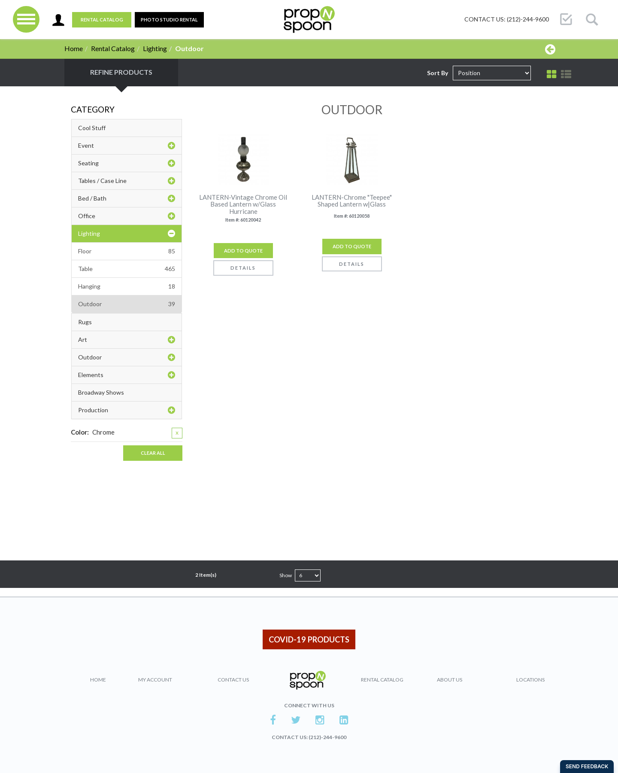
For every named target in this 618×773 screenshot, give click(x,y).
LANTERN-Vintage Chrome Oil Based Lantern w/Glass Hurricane (243, 204)
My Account (155, 679)
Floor (126, 251)
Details (243, 268)
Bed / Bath (126, 198)
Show (285, 575)
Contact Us (233, 679)
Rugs (85, 322)
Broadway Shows (101, 392)
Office (126, 216)
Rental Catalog (102, 19)
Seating (126, 163)
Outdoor (126, 304)
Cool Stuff (92, 127)
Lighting (155, 48)
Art (126, 339)
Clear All (153, 453)
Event (126, 145)
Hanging (126, 286)
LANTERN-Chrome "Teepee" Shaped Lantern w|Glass (352, 201)
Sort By (437, 72)
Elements (126, 375)
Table (126, 269)
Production (126, 410)
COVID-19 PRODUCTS (309, 639)
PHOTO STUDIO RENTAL (169, 19)
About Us (449, 679)
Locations (530, 679)
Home (73, 48)
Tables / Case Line (126, 181)
